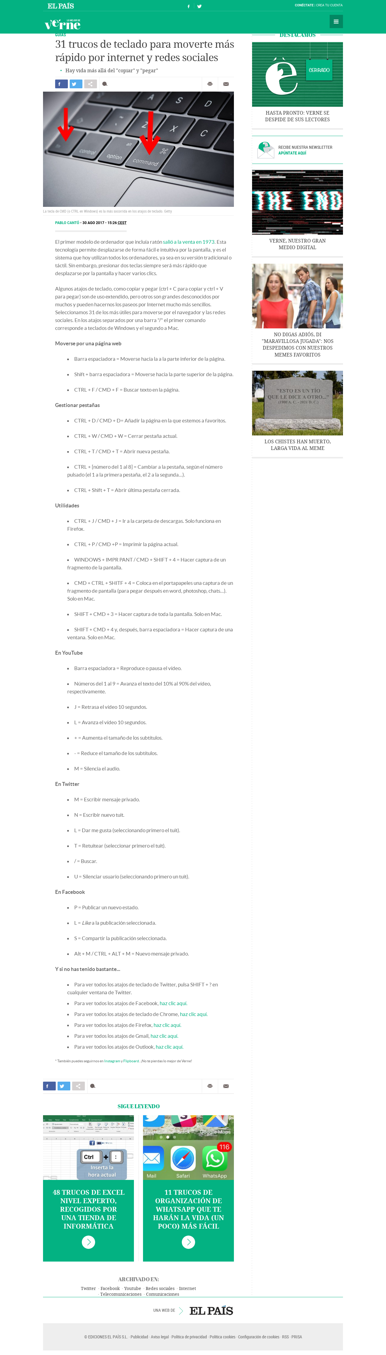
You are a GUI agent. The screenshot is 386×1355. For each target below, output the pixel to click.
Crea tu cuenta (329, 5)
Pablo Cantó (67, 223)
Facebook (110, 1288)
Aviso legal (160, 1337)
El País (62, 5)
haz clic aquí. (174, 1003)
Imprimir (210, 84)
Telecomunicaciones (120, 1294)
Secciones (336, 21)
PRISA (296, 1337)
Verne (62, 24)
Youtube (132, 1288)
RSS (285, 1337)
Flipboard (131, 1061)
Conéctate (304, 5)
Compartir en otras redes (90, 84)
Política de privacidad (189, 1337)
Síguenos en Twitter (199, 5)
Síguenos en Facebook (189, 5)
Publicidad (139, 1337)
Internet (187, 1288)
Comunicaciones (162, 1294)
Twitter (88, 1288)
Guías (60, 34)
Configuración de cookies (258, 1337)
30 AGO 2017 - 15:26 (104, 223)
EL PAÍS (211, 1310)
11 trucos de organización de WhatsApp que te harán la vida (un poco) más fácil (188, 1209)
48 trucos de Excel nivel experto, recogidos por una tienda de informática (89, 1209)
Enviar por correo (226, 84)
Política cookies (222, 1337)
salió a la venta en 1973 (189, 242)
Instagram (112, 1061)
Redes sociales (160, 1288)
